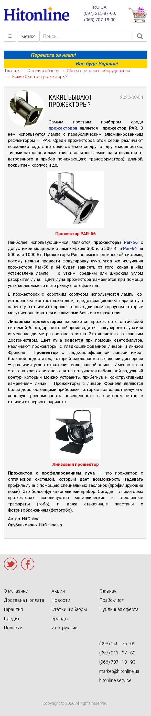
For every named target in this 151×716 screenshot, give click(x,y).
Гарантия (13, 609)
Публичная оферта (118, 609)
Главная (107, 591)
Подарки (13, 627)
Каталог (28, 36)
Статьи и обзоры (69, 609)
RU (96, 7)
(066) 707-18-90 (100, 19)
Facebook (27, 564)
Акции (58, 591)
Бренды (59, 618)
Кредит (12, 618)
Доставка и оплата (24, 600)
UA (104, 7)
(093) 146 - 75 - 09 (117, 643)
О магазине (16, 591)
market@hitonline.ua (119, 671)
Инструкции (64, 627)
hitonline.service (115, 680)
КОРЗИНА (137, 15)
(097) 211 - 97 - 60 (117, 652)
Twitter (10, 564)
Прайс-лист (111, 600)
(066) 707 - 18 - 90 (117, 662)
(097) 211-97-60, (99, 13)
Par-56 (131, 242)
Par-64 (130, 248)
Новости (60, 600)
